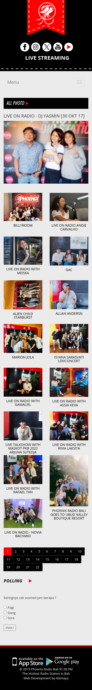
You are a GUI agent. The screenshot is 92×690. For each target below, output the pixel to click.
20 (18, 567)
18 (76, 559)
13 (28, 559)
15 (47, 559)
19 (8, 567)
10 (80, 551)
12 (18, 559)
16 (57, 559)
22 (37, 567)
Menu (13, 82)
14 (37, 559)
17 (66, 559)
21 (28, 567)
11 (8, 559)
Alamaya (62, 678)
